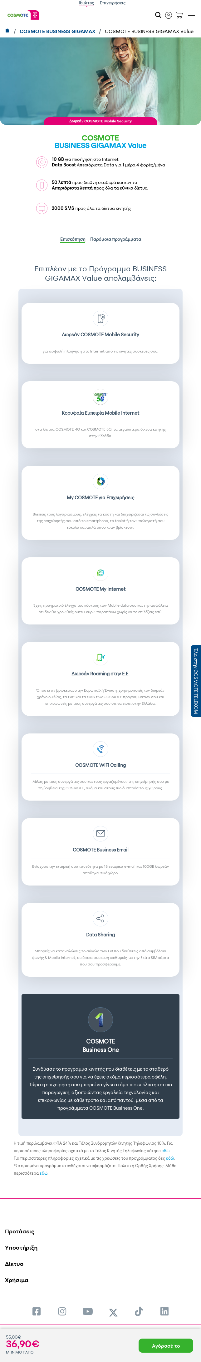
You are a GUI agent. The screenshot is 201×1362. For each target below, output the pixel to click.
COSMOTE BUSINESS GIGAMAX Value (149, 31)
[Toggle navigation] (191, 14)
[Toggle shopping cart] (179, 15)
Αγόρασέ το (166, 1346)
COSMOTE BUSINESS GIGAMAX (58, 31)
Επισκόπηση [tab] (72, 239)
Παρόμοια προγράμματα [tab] (115, 239)
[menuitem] (36, 1311)
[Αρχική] (8, 31)
